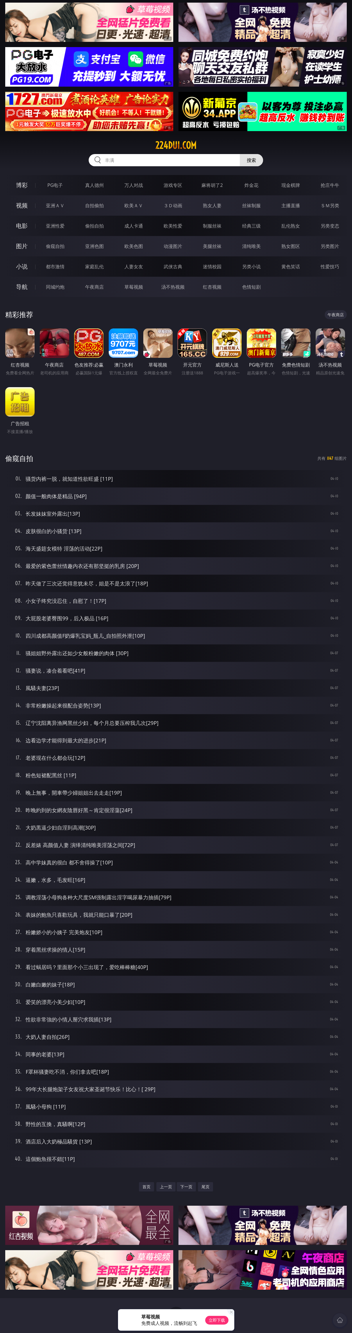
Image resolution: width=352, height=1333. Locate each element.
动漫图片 (173, 246)
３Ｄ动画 (173, 205)
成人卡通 (133, 226)
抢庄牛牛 (330, 185)
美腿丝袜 (212, 246)
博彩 (22, 185)
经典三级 (251, 226)
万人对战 (133, 185)
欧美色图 (133, 246)
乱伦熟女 (290, 226)
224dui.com (175, 145)
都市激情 (55, 266)
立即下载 (217, 1320)
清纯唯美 (251, 246)
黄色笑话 (290, 266)
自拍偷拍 (94, 205)
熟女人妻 (212, 205)
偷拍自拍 (94, 226)
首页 (146, 1186)
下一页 (186, 1186)
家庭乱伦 (94, 266)
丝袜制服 (251, 205)
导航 (22, 287)
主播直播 (290, 205)
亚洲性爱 (55, 226)
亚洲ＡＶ (55, 205)
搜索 (251, 160)
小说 (22, 266)
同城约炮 (55, 287)
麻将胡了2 (212, 185)
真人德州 (94, 185)
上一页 (166, 1186)
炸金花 (251, 185)
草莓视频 (133, 287)
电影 (22, 226)
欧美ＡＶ (133, 205)
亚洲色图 (94, 246)
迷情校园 (212, 266)
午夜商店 (94, 287)
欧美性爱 (173, 226)
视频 (22, 205)
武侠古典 (173, 266)
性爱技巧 (330, 266)
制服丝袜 (212, 226)
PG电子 (55, 185)
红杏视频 (212, 287)
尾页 (205, 1186)
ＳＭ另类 (330, 205)
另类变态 (330, 226)
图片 (22, 246)
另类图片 (330, 246)
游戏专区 (173, 185)
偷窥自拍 (55, 246)
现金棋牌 (290, 185)
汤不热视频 (173, 287)
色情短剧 (251, 287)
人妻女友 (133, 266)
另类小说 (251, 266)
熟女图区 (290, 246)
